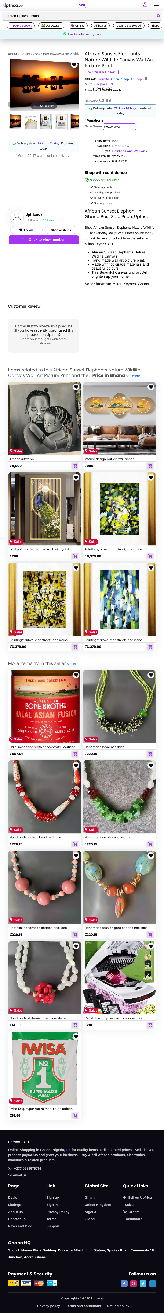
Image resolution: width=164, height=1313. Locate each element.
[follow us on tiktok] (152, 1283)
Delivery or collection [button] (104, 197)
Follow (26, 230)
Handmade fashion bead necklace (35, 837)
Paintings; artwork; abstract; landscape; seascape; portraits (114, 551)
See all (72, 664)
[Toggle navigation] (155, 5)
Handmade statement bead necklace (38, 1018)
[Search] (82, 16)
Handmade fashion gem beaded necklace (116, 928)
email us (17, 1175)
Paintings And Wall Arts (56, 54)
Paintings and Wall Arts (129, 151)
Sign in (52, 1205)
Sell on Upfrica (137, 1198)
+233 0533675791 (24, 1168)
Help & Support (21, 25)
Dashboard (133, 1219)
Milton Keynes (96, 84)
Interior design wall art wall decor (109, 459)
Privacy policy (48, 1306)
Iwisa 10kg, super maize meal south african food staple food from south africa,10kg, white (43, 1111)
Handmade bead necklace (104, 747)
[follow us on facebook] (124, 1283)
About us (15, 1212)
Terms (51, 1219)
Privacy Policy (57, 1212)
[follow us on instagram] (133, 1283)
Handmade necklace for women (108, 837)
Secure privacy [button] (101, 203)
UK (68, 1150)
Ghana (90, 1198)
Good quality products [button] (105, 192)
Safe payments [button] (101, 187)
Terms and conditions (83, 1306)
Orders (131, 1212)
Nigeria (90, 1212)
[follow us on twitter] (143, 1283)
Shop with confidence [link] (106, 173)
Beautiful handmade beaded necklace (38, 928)
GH (112, 84)
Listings (14, 1205)
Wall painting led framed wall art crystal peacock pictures (39, 551)
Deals (12, 1198)
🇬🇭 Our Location (51, 25)
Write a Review (101, 72)
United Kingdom (98, 1205)
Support (52, 1226)
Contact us (17, 1219)
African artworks (22, 459)
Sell (82, 5)
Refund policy (118, 1306)
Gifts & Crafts (32, 54)
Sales (129, 1205)
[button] (145, 5)
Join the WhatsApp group (82, 34)
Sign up (52, 1198)
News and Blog (20, 1226)
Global (90, 1219)
